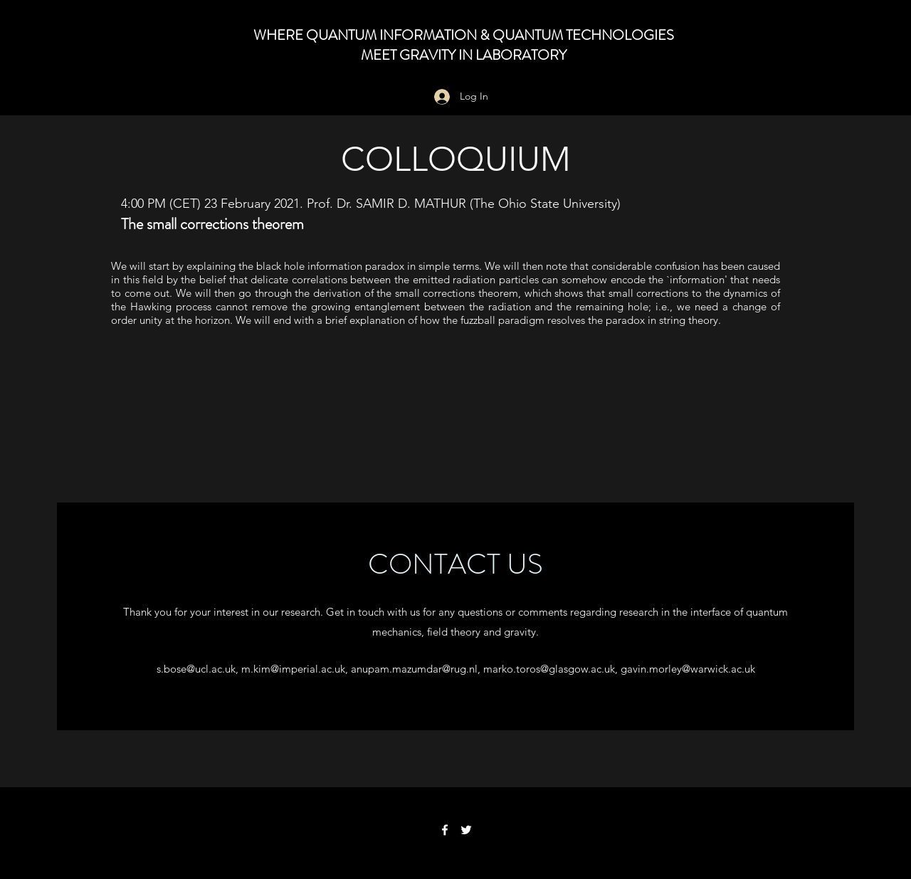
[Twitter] (466, 830)
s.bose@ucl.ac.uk (196, 668)
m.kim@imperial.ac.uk (293, 668)
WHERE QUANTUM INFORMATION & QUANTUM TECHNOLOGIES (463, 35)
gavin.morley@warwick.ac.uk (688, 668)
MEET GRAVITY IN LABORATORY (464, 55)
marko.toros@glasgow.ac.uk (549, 668)
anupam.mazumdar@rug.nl (414, 668)
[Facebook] (445, 830)
